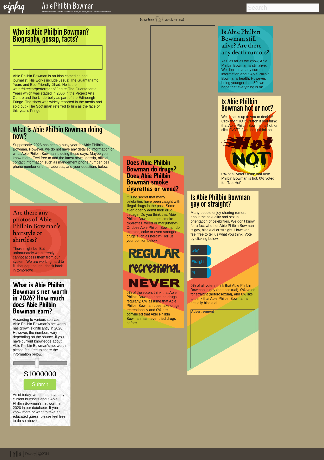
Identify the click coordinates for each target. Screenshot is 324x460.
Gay (195, 250)
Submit (40, 384)
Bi (193, 273)
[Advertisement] (183, 89)
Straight (198, 261)
